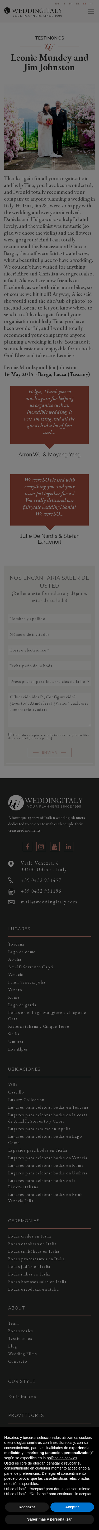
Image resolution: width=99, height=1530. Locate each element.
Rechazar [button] (27, 1507)
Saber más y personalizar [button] (49, 1519)
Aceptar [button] (72, 1507)
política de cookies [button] (62, 1458)
